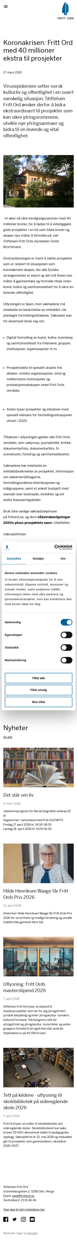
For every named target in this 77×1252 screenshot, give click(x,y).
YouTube (32, 1219)
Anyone (33, 1233)
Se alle (7, 737)
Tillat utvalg (38, 690)
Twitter (14, 1219)
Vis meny (7, 6)
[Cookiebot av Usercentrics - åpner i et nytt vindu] (54, 547)
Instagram (23, 1219)
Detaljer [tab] (38, 558)
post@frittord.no (23, 1196)
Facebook (5, 1219)
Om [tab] (63, 558)
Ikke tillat (38, 702)
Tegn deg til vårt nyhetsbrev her (24, 1209)
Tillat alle (38, 678)
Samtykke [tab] (14, 558)
